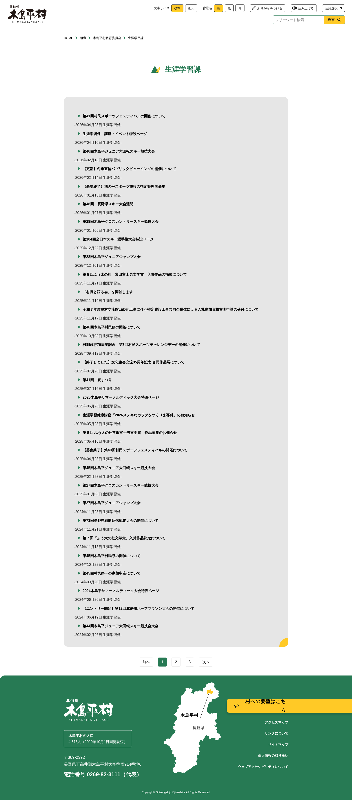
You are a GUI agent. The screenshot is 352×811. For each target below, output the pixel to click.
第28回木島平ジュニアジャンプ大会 (112, 267)
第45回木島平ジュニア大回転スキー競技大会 (119, 479)
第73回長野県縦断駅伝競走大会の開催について (120, 531)
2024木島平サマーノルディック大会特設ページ (121, 601)
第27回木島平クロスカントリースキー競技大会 (120, 496)
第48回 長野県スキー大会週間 (108, 215)
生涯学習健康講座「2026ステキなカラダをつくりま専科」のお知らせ (139, 426)
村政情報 (271, 34)
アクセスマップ (276, 733)
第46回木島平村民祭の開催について (112, 338)
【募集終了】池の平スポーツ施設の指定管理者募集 (124, 197)
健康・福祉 (114, 34)
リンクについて (276, 744)
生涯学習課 (136, 48)
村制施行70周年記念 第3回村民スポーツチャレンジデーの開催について (141, 355)
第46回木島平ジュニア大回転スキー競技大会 (119, 162)
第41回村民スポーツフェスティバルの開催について (124, 127)
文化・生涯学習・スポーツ (226, 34)
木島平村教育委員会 (107, 48)
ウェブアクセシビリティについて (263, 777)
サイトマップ (278, 755)
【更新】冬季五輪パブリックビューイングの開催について (129, 179)
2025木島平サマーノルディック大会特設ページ (121, 408)
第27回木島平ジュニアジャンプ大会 (112, 514)
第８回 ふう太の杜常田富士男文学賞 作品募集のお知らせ (130, 443)
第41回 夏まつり (97, 391)
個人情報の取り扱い (273, 766)
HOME (68, 48)
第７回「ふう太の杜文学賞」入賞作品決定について (124, 549)
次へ (205, 673)
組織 (83, 48)
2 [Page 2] (176, 673)
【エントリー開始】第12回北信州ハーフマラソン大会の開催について (138, 619)
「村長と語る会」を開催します (108, 303)
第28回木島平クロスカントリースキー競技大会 (120, 232)
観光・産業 (181, 34)
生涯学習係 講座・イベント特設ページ (115, 144)
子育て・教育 (147, 34)
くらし (80, 34)
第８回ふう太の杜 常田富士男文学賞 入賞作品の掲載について (135, 285)
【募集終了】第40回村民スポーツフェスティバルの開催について (135, 461)
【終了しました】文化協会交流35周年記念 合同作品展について (134, 373)
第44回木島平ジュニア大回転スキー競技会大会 (120, 637)
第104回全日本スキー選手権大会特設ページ (118, 250)
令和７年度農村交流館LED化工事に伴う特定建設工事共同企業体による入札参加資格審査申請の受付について (171, 320)
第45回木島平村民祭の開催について (112, 566)
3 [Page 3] (190, 673)
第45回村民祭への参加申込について (112, 584)
